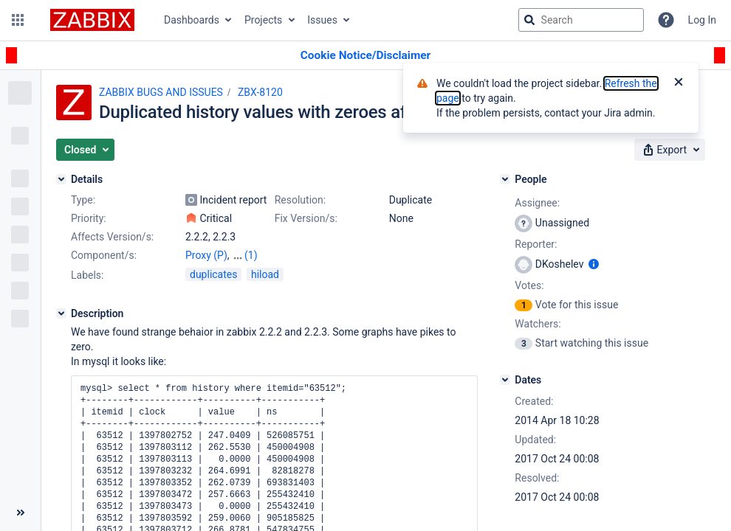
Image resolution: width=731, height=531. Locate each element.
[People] (505, 179)
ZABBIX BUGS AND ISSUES (161, 92)
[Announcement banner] (365, 55)
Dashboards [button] (191, 20)
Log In (702, 20)
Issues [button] (322, 20)
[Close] (678, 83)
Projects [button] (263, 20)
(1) (251, 255)
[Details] (61, 179)
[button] (17, 20)
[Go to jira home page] (92, 20)
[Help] (666, 20)
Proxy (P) (206, 255)
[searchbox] (581, 20)
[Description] (61, 313)
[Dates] (505, 380)
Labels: (87, 275)
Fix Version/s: (306, 218)
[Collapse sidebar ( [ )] (20, 513)
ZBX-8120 (260, 92)
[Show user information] (594, 264)
